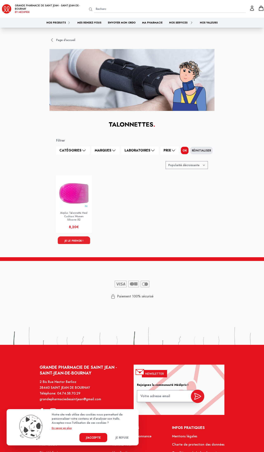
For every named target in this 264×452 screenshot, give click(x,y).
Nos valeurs (209, 23)
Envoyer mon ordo (122, 23)
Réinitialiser (201, 150)
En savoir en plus (62, 428)
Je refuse (122, 438)
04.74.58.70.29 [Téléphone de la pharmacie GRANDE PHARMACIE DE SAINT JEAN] (72, 398)
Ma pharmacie (152, 23)
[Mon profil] (252, 8)
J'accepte (93, 438)
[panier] (261, 8)
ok (185, 150)
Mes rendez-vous (89, 23)
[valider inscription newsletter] (194, 400)
